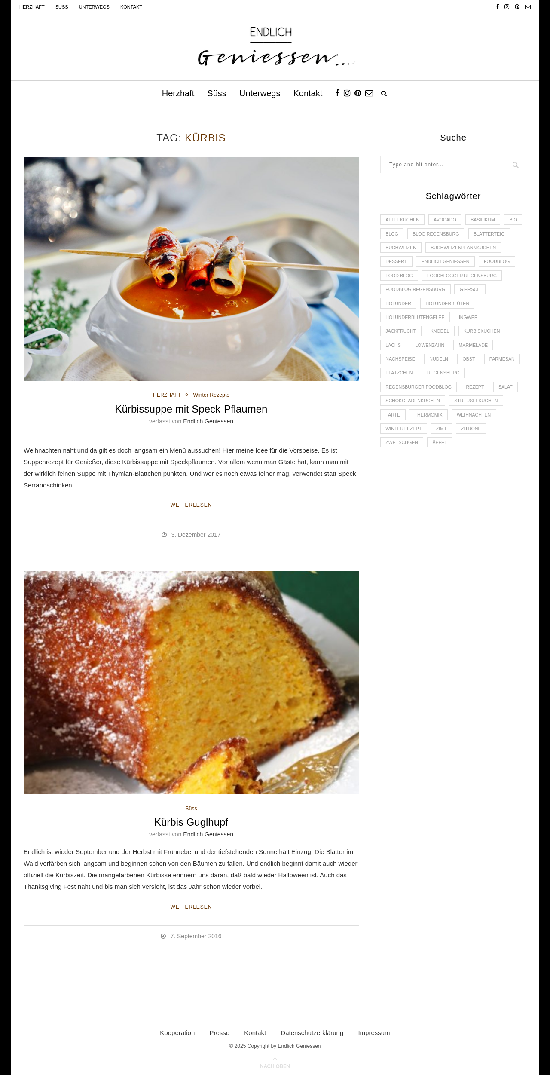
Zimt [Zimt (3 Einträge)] (443, 455)
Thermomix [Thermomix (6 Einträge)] (430, 440)
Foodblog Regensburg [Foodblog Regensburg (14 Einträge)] (417, 308)
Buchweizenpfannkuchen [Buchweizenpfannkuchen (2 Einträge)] (419, 264)
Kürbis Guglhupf (191, 821)
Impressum (374, 1031)
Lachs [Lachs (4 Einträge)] (394, 367)
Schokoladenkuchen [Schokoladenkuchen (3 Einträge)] (414, 426)
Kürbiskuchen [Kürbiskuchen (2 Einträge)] (485, 352)
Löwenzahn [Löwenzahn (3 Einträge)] (432, 367)
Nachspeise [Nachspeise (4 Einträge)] (401, 381)
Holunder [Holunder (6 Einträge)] (399, 322)
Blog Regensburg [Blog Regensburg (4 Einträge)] (461, 234)
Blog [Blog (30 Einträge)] (415, 234)
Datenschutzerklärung (312, 1031)
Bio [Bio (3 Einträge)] (390, 234)
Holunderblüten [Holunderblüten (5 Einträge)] (450, 322)
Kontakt (131, 6)
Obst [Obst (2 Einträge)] (472, 381)
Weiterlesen (191, 505)
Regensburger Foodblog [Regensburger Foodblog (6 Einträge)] (420, 410)
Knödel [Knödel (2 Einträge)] (442, 352)
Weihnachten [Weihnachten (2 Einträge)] (477, 440)
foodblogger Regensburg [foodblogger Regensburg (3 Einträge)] (465, 293)
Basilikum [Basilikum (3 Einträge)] (487, 220)
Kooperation (177, 1031)
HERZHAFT (166, 395)
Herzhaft (32, 6)
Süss (61, 6)
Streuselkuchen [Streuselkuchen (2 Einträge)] (479, 426)
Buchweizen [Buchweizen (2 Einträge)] (449, 249)
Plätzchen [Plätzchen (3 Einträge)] (441, 396)
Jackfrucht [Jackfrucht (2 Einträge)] (401, 352)
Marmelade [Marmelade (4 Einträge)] (477, 367)
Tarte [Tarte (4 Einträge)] (393, 440)
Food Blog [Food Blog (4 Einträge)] (400, 293)
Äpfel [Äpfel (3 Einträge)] (441, 469)
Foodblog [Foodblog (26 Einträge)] (464, 279)
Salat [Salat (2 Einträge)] (510, 410)
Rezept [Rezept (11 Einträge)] (478, 410)
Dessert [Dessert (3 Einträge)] (479, 264)
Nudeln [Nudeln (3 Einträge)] (441, 381)
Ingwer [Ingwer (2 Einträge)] (471, 337)
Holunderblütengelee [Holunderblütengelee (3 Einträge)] (416, 337)
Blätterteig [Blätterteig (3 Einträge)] (402, 249)
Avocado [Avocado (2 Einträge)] (447, 220)
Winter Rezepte (212, 395)
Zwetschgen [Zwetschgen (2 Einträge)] (402, 469)
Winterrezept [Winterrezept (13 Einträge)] (404, 455)
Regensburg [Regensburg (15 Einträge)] (487, 396)
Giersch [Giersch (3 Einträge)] (473, 308)
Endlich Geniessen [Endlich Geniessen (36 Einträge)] (411, 279)
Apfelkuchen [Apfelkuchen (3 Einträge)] (403, 220)
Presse (219, 1031)
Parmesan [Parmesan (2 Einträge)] (399, 396)
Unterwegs (94, 6)
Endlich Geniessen (208, 421)
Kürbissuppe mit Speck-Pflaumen (191, 409)
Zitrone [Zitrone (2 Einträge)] (474, 455)
